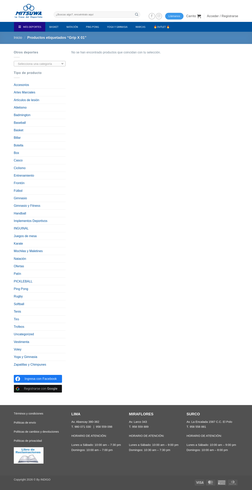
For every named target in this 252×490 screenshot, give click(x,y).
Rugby (18, 296)
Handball (20, 213)
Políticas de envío (25, 422)
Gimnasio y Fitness (27, 205)
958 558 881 (198, 426)
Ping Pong (21, 289)
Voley (17, 349)
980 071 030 (82, 426)
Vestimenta (21, 342)
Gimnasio (20, 198)
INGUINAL (21, 228)
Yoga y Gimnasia (25, 357)
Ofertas (19, 266)
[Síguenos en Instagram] (159, 16)
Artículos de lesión (26, 100)
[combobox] (40, 63)
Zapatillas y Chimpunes (30, 364)
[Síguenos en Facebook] (152, 16)
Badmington (22, 115)
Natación (20, 258)
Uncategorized (24, 334)
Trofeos (19, 326)
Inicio (18, 38)
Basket (18, 130)
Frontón (19, 183)
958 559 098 (104, 426)
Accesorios (21, 85)
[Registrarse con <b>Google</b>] (38, 389)
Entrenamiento (24, 175)
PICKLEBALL (23, 281)
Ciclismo (20, 168)
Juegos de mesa (25, 236)
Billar (17, 137)
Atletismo (20, 107)
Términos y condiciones (28, 413)
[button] (193, 16)
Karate (18, 243)
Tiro (16, 319)
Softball (19, 304)
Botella (18, 145)
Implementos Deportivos (30, 221)
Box (16, 153)
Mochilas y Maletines (28, 251)
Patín (17, 273)
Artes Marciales (24, 92)
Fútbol (18, 190)
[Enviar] (136, 14)
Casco (18, 160)
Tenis (17, 311)
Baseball (20, 122)
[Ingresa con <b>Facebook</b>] (38, 379)
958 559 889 (140, 426)
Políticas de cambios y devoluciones (36, 431)
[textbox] (38, 64)
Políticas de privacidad (28, 440)
